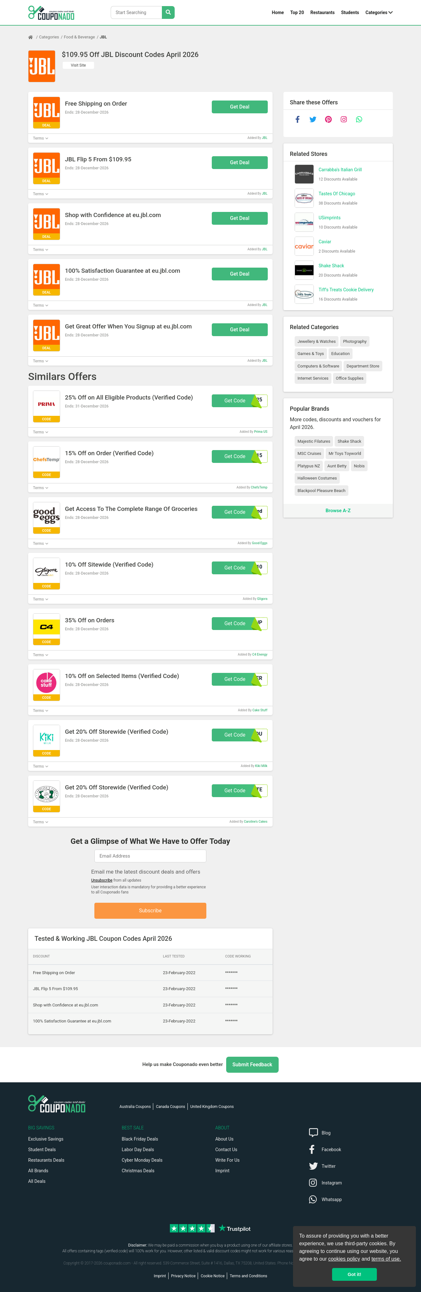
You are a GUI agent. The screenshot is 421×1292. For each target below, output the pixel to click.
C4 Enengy (259, 654)
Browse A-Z (338, 510)
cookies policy (344, 1259)
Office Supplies (349, 378)
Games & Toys (311, 353)
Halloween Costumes (317, 478)
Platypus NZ (309, 466)
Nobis (359, 466)
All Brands (38, 1170)
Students (350, 12)
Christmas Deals (138, 1170)
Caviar (325, 241)
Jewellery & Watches (317, 341)
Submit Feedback (252, 1065)
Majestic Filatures (314, 441)
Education (340, 353)
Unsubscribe (102, 880)
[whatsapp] (359, 119)
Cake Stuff (259, 710)
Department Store (362, 366)
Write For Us (227, 1160)
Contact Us (226, 1149)
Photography (354, 341)
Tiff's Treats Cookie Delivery (346, 289)
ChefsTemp (259, 487)
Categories (376, 12)
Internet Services (313, 378)
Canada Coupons (170, 1106)
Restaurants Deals (46, 1160)
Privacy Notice (183, 1276)
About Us (224, 1139)
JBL (103, 37)
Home (278, 12)
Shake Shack (331, 265)
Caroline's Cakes (255, 821)
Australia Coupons (135, 1106)
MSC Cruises (309, 453)
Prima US (260, 431)
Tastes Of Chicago (337, 193)
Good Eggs (259, 543)
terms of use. (386, 1259)
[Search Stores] (168, 12)
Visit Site (78, 65)
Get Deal (240, 107)
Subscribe (150, 911)
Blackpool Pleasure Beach (322, 490)
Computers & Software (318, 366)
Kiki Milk (261, 766)
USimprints (330, 217)
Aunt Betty (336, 466)
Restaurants (322, 12)
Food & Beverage (79, 37)
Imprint (222, 1170)
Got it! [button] (354, 1274)
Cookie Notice (213, 1276)
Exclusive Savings (45, 1139)
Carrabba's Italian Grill (340, 169)
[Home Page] (33, 37)
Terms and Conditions (248, 1276)
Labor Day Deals (138, 1149)
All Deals (36, 1181)
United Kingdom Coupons (212, 1106)
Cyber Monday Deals (142, 1160)
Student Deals (42, 1149)
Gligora (262, 599)
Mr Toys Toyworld (345, 453)
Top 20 (297, 12)
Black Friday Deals (140, 1139)
